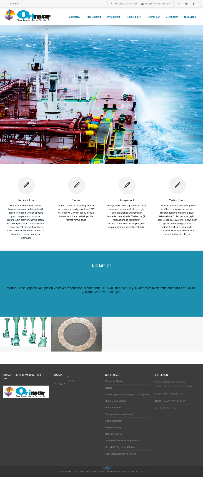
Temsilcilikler (133, 17)
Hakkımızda (73, 17)
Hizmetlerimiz (93, 17)
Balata (108, 388)
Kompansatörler (113, 421)
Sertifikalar (172, 17)
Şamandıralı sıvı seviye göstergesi (122, 440)
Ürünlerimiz (113, 17)
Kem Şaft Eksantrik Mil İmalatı (120, 454)
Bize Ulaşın (190, 17)
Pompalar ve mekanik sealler (120, 414)
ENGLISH (15, 3)
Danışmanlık (127, 200)
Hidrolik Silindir (113, 407)
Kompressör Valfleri (115, 401)
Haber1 (70, 380)
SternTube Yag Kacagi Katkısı (120, 447)
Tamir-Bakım (26, 200)
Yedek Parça (177, 200)
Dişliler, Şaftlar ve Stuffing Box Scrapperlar (127, 394)
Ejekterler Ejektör (114, 381)
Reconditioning (113, 427)
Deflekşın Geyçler (114, 434)
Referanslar (153, 17)
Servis (76, 200)
